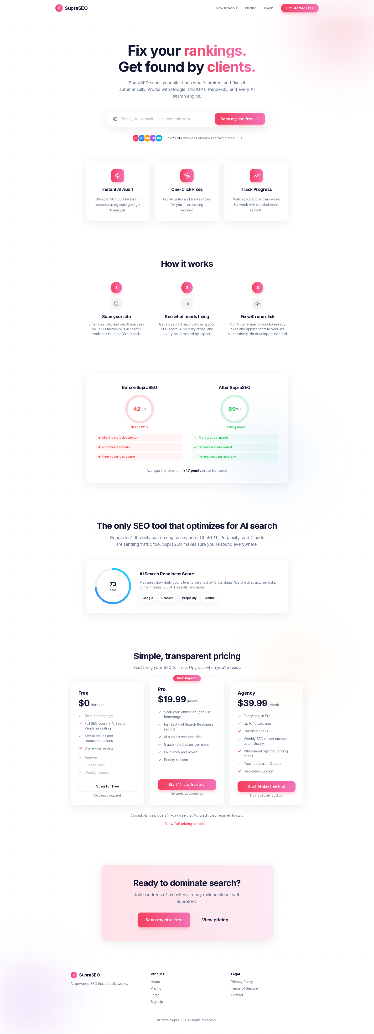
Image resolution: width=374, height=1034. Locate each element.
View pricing (215, 919)
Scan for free (107, 786)
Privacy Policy (242, 982)
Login (268, 8)
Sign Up (157, 1002)
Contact (237, 995)
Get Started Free (300, 8)
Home (155, 982)
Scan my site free (240, 118)
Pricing (250, 8)
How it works (226, 8)
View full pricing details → (187, 824)
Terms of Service (244, 988)
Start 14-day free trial (187, 784)
